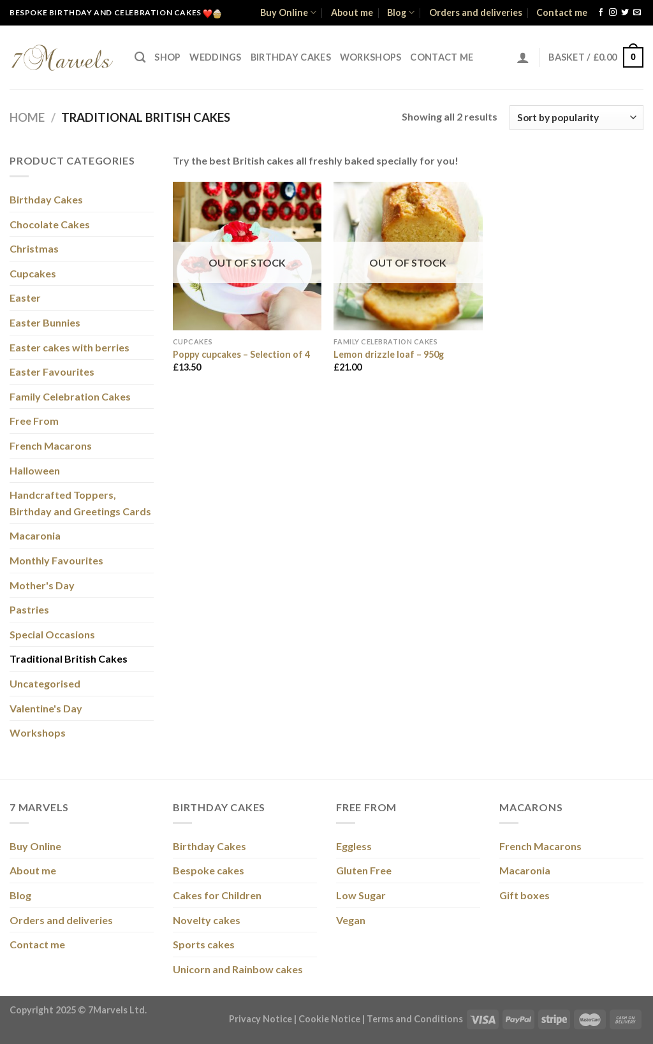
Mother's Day (42, 585)
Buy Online (288, 12)
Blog (401, 12)
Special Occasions (52, 634)
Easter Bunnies (45, 322)
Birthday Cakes (291, 57)
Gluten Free (364, 870)
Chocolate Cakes (50, 224)
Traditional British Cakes (69, 658)
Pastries (29, 609)
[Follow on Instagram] (613, 12)
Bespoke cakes (208, 870)
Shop (167, 57)
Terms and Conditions (415, 1018)
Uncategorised (45, 683)
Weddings (215, 57)
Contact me (561, 12)
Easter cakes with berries (69, 347)
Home (27, 117)
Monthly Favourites (56, 560)
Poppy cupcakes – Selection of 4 (241, 354)
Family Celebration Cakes (70, 396)
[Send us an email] (637, 12)
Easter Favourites (52, 371)
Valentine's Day (46, 708)
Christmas (34, 248)
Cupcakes (33, 273)
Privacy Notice (260, 1018)
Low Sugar (361, 895)
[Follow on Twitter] (625, 12)
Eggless (354, 846)
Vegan (350, 920)
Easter (25, 297)
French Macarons (51, 445)
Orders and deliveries (475, 12)
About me (352, 12)
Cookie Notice (329, 1018)
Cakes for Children (217, 895)
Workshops (371, 57)
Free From (34, 421)
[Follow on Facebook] (601, 12)
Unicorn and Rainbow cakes (238, 969)
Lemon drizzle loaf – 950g (389, 354)
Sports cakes (204, 944)
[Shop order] (576, 117)
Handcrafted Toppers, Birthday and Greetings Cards (80, 503)
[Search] (140, 58)
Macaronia (35, 535)
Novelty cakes (206, 920)
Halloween (35, 470)
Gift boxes (524, 895)
